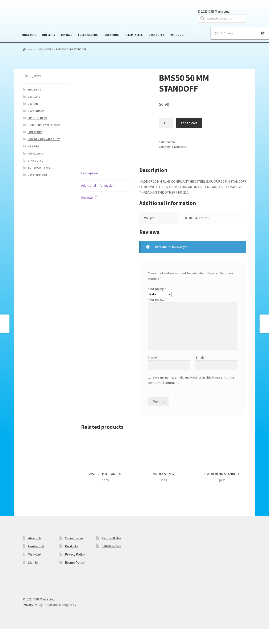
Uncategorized (37, 175)
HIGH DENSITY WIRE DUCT (44, 125)
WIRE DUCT (177, 35)
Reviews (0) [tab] (89, 197)
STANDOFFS (157, 35)
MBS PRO (33, 146)
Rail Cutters (35, 153)
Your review (157, 299)
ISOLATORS (111, 35)
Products (71, 546)
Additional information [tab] (98, 185)
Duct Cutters (36, 111)
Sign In (33, 562)
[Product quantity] (166, 123)
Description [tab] (89, 173)
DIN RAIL (66, 35)
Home (31, 49)
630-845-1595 (111, 546)
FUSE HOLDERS (88, 35)
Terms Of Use (111, 538)
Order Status (74, 538)
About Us (34, 538)
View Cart (35, 554)
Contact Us (36, 546)
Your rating (157, 289)
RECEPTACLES (134, 35)
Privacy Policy (75, 554)
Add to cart (189, 123)
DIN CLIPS (48, 35)
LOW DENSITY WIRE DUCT (44, 139)
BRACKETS (29, 35)
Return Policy (74, 562)
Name (153, 357)
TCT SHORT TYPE (39, 167)
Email (200, 357)
